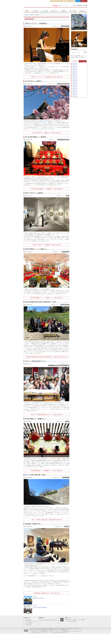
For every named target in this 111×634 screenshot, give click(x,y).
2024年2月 (74, 74)
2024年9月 (74, 63)
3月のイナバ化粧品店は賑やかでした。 (36, 361)
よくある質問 (29, 623)
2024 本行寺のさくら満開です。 (34, 81)
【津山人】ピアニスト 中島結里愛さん (36, 23)
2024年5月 (74, 69)
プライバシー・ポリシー (31, 621)
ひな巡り (59, 139)
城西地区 (62, 83)
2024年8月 (74, 64)
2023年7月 (74, 85)
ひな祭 (63, 139)
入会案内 (78, 1)
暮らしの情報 (73, 10)
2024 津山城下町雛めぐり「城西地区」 (36, 137)
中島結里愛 (63, 26)
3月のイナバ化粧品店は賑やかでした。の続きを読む (46, 414)
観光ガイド (54, 10)
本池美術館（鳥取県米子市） (33, 524)
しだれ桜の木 (50, 124)
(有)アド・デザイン (48, 632)
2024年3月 (74, 72)
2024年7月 (74, 66)
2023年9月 (74, 82)
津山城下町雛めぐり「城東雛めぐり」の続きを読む (46, 470)
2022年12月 (75, 96)
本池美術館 (67, 526)
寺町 (68, 83)
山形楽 (68, 195)
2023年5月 (74, 88)
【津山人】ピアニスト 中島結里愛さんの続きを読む (46, 77)
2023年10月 (75, 80)
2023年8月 (74, 83)
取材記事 (31, 14)
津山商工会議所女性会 (65, 304)
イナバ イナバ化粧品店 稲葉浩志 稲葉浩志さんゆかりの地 (59, 365)
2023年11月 (75, 79)
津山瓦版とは (83, 10)
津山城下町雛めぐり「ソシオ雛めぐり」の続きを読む (46, 297)
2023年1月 (74, 94)
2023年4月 (74, 90)
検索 (74, 5)
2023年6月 (74, 87)
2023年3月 (74, 91)
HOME (26, 10)
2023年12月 (75, 77)
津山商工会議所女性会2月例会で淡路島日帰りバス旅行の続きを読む (46, 357)
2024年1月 (74, 75)
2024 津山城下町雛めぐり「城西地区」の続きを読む (46, 189)
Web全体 (84, 5)
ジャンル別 (82, 61)
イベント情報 (44, 10)
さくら (59, 83)
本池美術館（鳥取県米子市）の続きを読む (46, 593)
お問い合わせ (29, 624)
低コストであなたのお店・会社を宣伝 (48, 620)
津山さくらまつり (66, 477)
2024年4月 (74, 71)
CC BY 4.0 (69, 631)
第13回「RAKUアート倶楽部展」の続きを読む (46, 245)
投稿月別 (75, 61)
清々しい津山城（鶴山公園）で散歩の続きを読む (46, 519)
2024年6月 (74, 68)
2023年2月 (74, 93)
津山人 (68, 26)
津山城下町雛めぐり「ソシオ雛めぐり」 (36, 249)
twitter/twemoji (45, 631)
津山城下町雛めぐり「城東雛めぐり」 (36, 418)
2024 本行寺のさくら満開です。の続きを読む (46, 132)
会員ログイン (84, 1)
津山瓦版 (34, 5)
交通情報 (63, 10)
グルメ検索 (35, 10)
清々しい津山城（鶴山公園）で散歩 (35, 474)
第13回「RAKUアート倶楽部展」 (34, 193)
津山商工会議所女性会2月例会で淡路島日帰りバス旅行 (40, 302)
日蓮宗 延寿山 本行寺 (43, 121)
